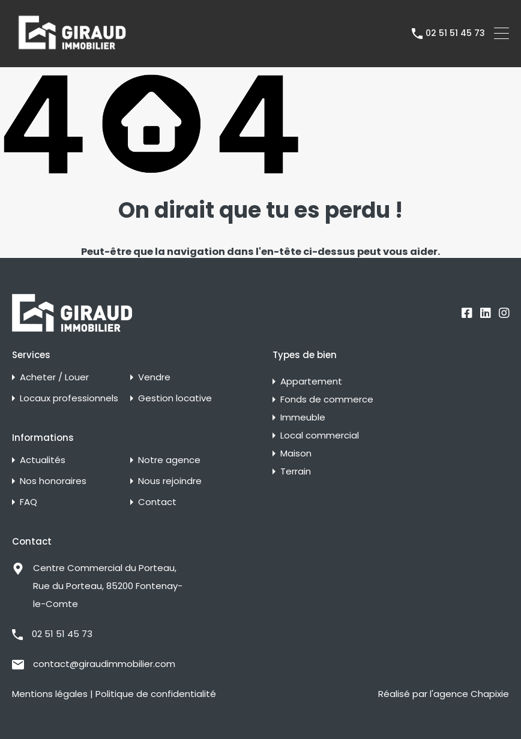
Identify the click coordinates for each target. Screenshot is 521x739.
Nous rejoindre (170, 480)
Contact (157, 501)
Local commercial (319, 435)
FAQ (28, 501)
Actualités (42, 459)
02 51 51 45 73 (455, 33)
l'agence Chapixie (469, 693)
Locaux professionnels (69, 397)
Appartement (311, 381)
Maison (296, 453)
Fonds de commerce (326, 399)
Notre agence (169, 459)
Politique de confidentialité (155, 693)
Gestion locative (175, 397)
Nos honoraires (53, 480)
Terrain (295, 471)
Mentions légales (50, 693)
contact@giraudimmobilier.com (104, 663)
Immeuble (302, 417)
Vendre (154, 376)
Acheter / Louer (54, 376)
